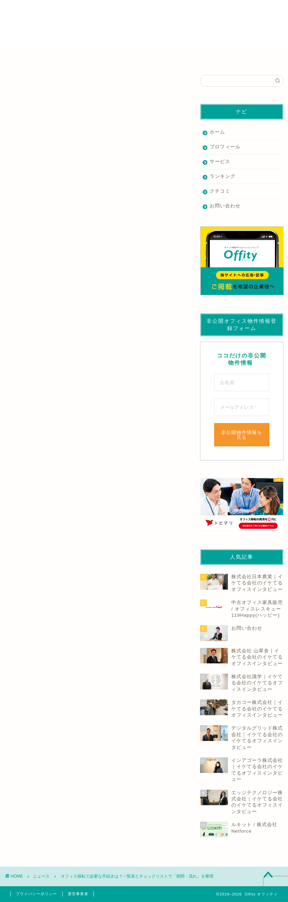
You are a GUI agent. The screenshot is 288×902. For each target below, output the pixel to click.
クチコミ (220, 191)
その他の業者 (246, 57)
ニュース (14, 85)
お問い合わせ (225, 205)
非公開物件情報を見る (241, 435)
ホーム (217, 132)
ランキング (222, 176)
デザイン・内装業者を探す (178, 57)
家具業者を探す (109, 57)
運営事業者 (78, 894)
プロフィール (225, 146)
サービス (220, 161)
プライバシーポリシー (36, 894)
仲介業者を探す (41, 57)
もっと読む (17, 329)
